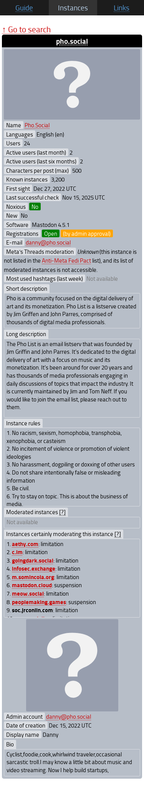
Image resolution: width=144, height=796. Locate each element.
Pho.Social (37, 125)
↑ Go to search (26, 29)
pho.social (72, 41)
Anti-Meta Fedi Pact (66, 260)
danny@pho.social (48, 242)
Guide (24, 8)
